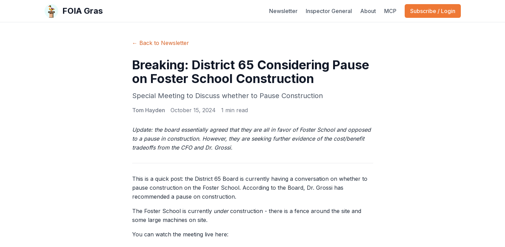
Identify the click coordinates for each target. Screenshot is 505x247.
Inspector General (329, 11)
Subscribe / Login (432, 11)
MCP (390, 11)
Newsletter (283, 11)
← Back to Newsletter (160, 42)
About (368, 11)
